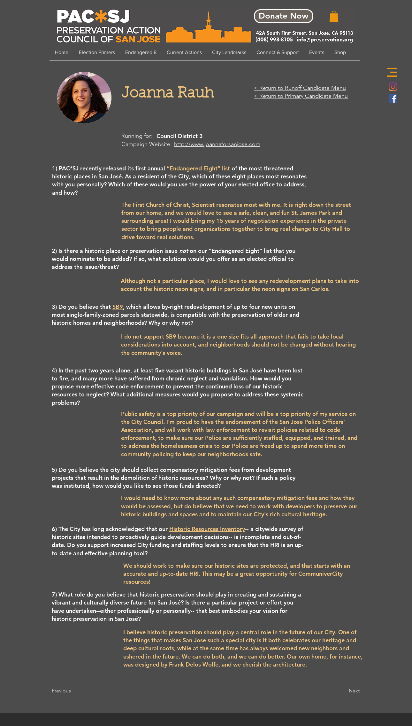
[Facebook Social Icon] (393, 98)
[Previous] (73, 690)
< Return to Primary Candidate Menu (301, 95)
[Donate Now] (283, 16)
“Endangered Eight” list (198, 168)
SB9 (117, 306)
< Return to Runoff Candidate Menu (300, 87)
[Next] (344, 690)
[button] (392, 72)
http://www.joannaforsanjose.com (217, 144)
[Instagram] (393, 86)
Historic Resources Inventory (207, 529)
